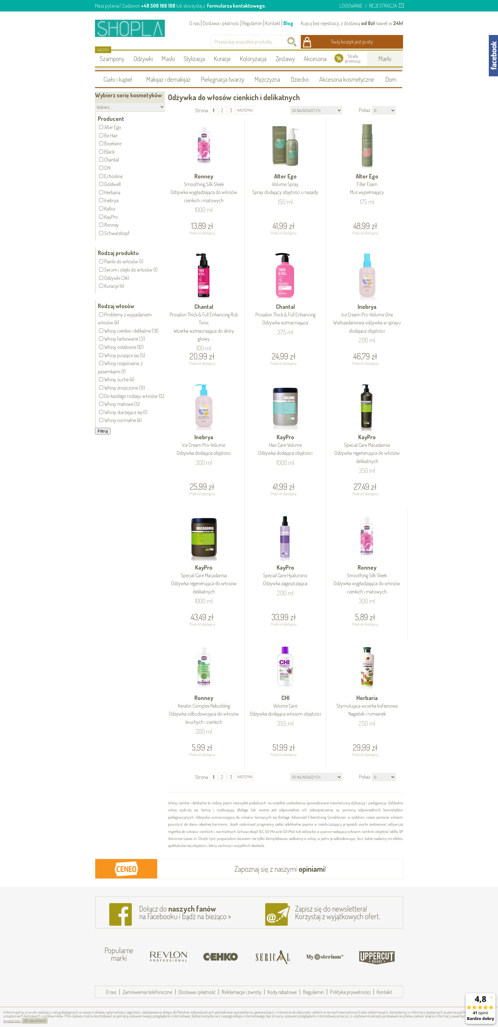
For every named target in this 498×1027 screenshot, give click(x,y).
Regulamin (252, 23)
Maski (168, 58)
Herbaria (367, 706)
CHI (285, 706)
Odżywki (143, 58)
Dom (390, 79)
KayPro (285, 445)
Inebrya (367, 319)
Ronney (204, 189)
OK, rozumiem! (35, 1020)
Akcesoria (315, 58)
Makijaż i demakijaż (168, 79)
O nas (194, 23)
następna (244, 110)
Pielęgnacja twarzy (222, 79)
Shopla (134, 28)
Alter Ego (285, 185)
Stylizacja (194, 58)
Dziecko (300, 79)
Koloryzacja (253, 58)
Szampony (112, 58)
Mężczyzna (267, 79)
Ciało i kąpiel (118, 79)
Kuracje (222, 58)
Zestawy (285, 58)
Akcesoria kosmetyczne (346, 79)
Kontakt (272, 23)
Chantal (204, 323)
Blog (288, 23)
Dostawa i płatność (221, 23)
